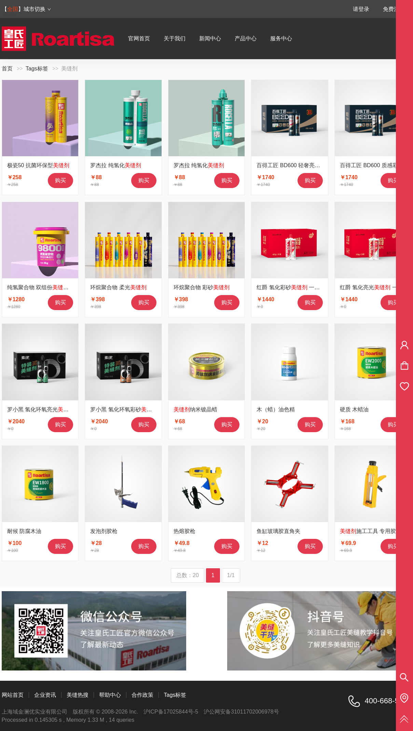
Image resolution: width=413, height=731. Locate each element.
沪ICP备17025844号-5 (170, 712)
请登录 (361, 9)
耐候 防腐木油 (24, 531)
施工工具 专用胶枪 (370, 531)
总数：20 (187, 575)
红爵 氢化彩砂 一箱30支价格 (299, 287)
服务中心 (281, 38)
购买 (60, 180)
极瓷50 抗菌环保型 (38, 165)
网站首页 (13, 695)
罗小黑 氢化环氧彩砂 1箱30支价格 (140, 409)
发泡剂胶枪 (104, 531)
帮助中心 (110, 695)
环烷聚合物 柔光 (118, 287)
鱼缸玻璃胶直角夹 (278, 531)
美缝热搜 (77, 695)
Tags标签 (37, 68)
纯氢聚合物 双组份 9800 (45, 287)
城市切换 (37, 9)
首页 (7, 68)
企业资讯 (45, 695)
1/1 (231, 575)
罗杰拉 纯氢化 (115, 165)
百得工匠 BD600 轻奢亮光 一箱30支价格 (314, 165)
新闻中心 (210, 38)
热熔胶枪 (184, 531)
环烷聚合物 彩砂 (202, 287)
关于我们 (174, 38)
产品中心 (246, 38)
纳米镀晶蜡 (195, 409)
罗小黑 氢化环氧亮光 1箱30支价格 (57, 409)
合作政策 (142, 695)
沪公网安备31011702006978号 (241, 712)
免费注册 (394, 9)
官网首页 (139, 38)
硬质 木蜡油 (354, 409)
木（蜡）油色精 (276, 409)
